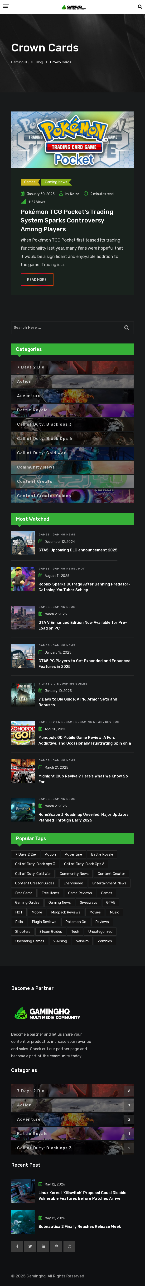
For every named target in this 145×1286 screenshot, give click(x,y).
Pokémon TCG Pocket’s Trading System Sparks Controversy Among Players (67, 220)
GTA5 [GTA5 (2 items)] (110, 902)
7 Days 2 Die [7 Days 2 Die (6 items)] (25, 854)
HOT (81, 568)
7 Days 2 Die (49, 683)
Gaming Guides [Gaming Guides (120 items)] (27, 902)
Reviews (112, 722)
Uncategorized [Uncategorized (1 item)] (100, 931)
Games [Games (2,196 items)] (106, 893)
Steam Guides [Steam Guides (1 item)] (50, 931)
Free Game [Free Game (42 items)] (24, 893)
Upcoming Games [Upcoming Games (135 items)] (29, 941)
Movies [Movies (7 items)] (95, 912)
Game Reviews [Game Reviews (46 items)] (80, 893)
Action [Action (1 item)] (50, 854)
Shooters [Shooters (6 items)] (22, 931)
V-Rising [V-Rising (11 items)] (60, 941)
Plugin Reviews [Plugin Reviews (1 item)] (44, 922)
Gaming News (64, 534)
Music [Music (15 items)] (114, 912)
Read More (37, 280)
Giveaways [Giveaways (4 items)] (88, 902)
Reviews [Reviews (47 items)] (102, 922)
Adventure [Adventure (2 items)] (73, 854)
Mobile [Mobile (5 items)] (37, 912)
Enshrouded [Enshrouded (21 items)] (73, 883)
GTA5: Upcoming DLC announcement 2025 (78, 550)
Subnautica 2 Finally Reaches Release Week (80, 1226)
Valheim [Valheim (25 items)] (82, 941)
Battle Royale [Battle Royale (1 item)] (102, 854)
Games (44, 534)
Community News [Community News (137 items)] (74, 874)
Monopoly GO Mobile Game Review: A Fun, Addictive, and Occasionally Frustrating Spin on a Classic (85, 743)
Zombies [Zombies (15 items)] (105, 941)
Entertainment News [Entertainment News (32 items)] (109, 883)
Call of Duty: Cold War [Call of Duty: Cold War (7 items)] (33, 874)
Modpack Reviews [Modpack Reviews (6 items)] (65, 912)
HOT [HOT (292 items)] (19, 912)
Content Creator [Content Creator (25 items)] (111, 874)
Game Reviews (51, 722)
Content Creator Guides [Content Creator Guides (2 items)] (34, 883)
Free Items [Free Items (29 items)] (50, 893)
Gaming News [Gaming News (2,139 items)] (59, 902)
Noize (74, 194)
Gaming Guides (74, 683)
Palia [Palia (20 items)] (19, 922)
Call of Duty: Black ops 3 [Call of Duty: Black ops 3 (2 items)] (35, 864)
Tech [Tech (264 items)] (75, 931)
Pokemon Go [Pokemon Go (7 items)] (75, 922)
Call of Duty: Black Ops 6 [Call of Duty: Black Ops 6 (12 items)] (84, 864)
